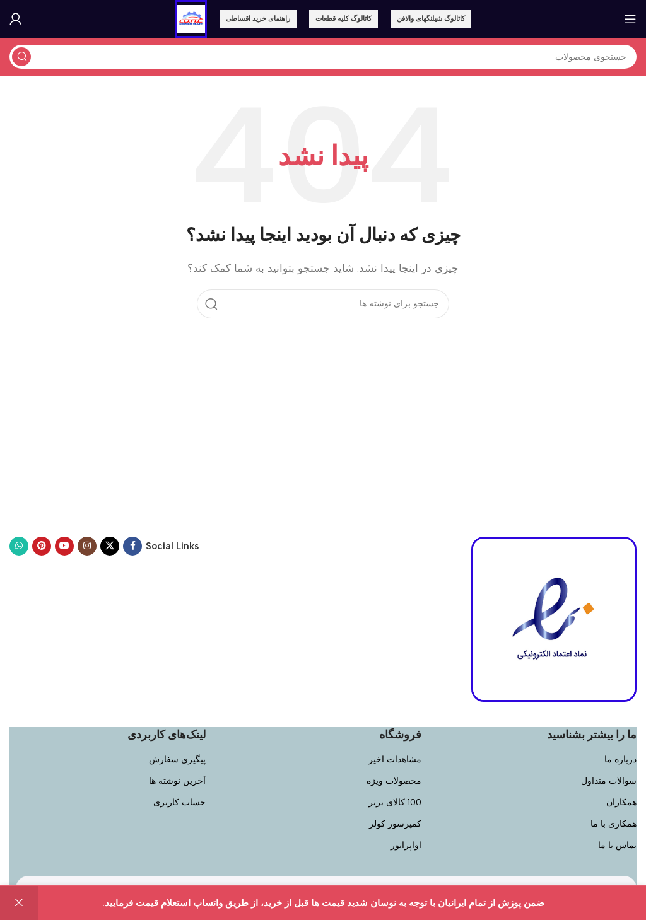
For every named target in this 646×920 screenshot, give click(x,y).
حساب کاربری (179, 802)
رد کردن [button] (19, 903)
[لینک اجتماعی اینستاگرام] (87, 546)
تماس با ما (617, 845)
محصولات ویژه (394, 781)
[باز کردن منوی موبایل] (630, 19)
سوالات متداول (609, 781)
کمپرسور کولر (395, 823)
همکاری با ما (613, 823)
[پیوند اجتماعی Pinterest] (41, 546)
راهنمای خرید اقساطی (258, 19)
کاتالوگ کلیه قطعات (343, 19)
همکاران (621, 802)
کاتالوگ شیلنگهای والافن (431, 19)
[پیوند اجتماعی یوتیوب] (64, 546)
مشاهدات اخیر (394, 759)
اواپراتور (406, 845)
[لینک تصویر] (554, 618)
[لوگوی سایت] (191, 18)
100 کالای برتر (394, 802)
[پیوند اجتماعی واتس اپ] (18, 546)
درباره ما (620, 759)
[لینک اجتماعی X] (109, 546)
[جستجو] (323, 57)
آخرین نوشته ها (177, 781)
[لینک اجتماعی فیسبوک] (132, 546)
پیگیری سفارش (177, 759)
